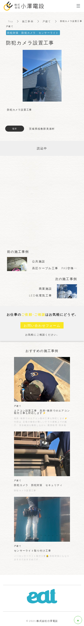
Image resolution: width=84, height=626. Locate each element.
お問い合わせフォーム (42, 325)
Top (10, 21)
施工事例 (27, 21)
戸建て (47, 21)
